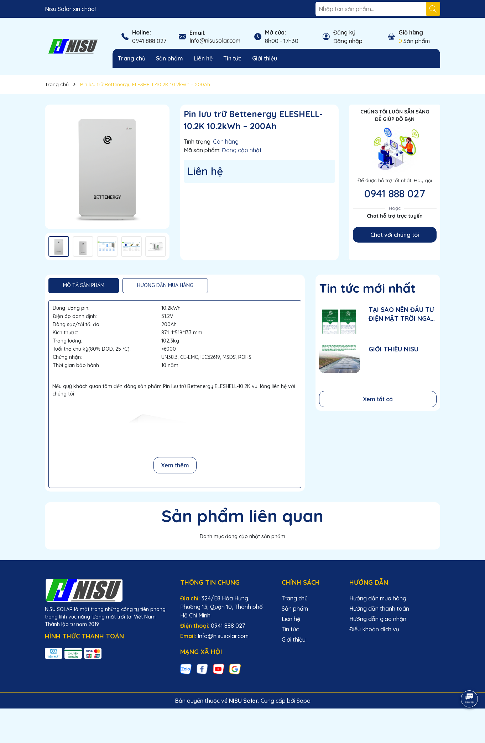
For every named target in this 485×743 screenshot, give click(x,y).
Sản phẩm (169, 58)
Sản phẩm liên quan (242, 515)
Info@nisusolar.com (214, 40)
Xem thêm (175, 465)
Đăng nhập (348, 40)
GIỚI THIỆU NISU (393, 349)
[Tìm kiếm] (433, 9)
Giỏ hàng (410, 32)
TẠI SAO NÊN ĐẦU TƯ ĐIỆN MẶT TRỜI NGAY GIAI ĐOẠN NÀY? (402, 314)
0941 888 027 (149, 40)
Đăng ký (344, 32)
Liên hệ (203, 58)
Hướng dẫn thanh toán (379, 608)
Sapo (304, 700)
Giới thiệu (264, 58)
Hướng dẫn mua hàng (377, 598)
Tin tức (232, 58)
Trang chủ (131, 58)
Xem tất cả (378, 399)
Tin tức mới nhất (367, 288)
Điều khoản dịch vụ (374, 629)
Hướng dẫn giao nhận (377, 618)
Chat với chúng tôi (394, 234)
